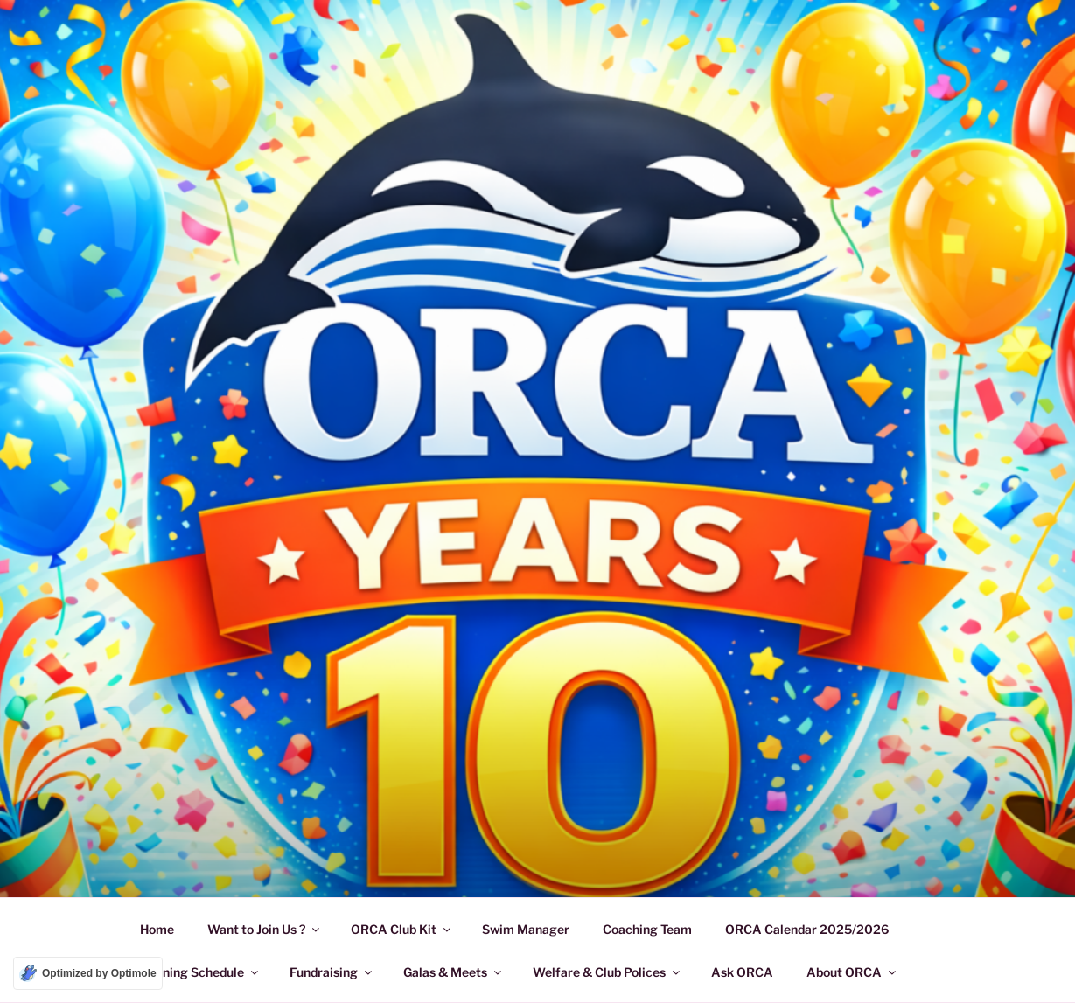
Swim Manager (525, 929)
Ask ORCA (742, 972)
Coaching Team (647, 929)
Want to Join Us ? (264, 929)
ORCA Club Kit (402, 929)
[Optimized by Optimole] (88, 973)
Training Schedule (200, 972)
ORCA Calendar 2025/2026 (807, 929)
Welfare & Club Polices (607, 972)
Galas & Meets (453, 972)
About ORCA (852, 972)
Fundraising (332, 972)
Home (157, 929)
